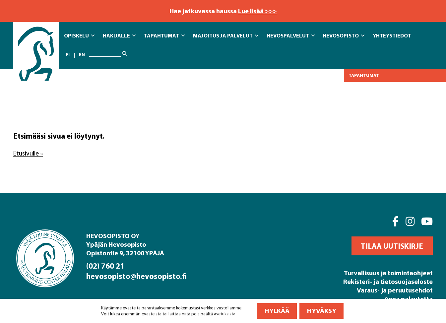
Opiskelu (79, 36)
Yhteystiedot (392, 35)
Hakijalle (119, 36)
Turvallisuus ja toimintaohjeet (388, 273)
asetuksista (224, 313)
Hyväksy (321, 310)
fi (68, 55)
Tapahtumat (164, 36)
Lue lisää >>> (257, 11)
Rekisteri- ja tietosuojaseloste (388, 281)
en (82, 55)
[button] (392, 245)
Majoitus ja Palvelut (225, 36)
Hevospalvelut (291, 36)
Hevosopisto (343, 36)
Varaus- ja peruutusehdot (395, 290)
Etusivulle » (28, 153)
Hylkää (277, 310)
